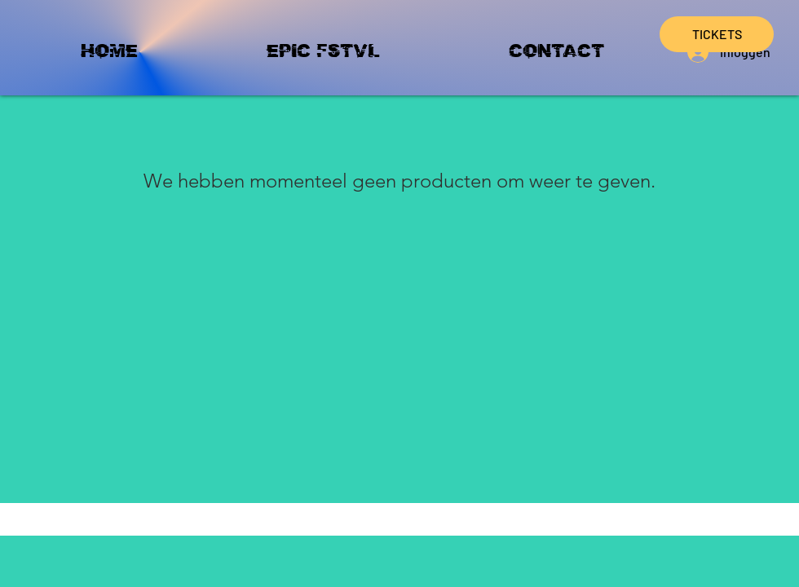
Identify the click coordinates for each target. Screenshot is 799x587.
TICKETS (717, 34)
